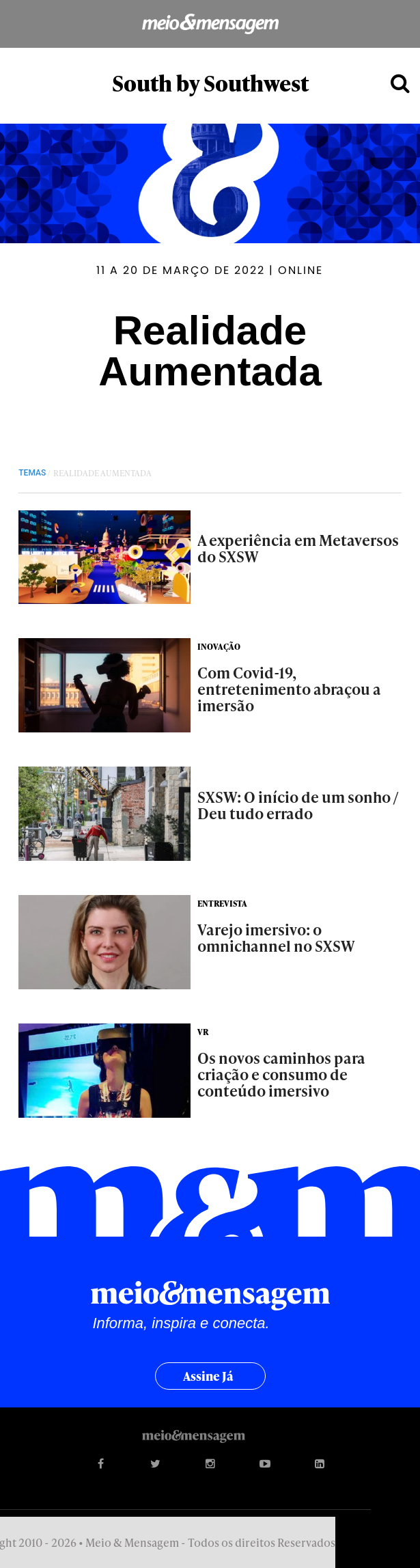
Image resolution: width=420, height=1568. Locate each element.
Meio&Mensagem (210, 24)
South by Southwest (210, 83)
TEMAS (32, 473)
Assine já (208, 1375)
